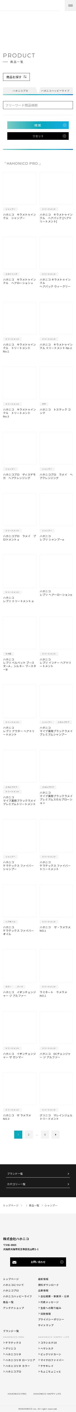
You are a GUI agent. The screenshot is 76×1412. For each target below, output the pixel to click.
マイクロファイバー (52, 1360)
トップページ (11, 1279)
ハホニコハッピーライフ (17, 1296)
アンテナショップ (13, 1308)
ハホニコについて (13, 1284)
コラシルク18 (49, 1342)
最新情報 (43, 1279)
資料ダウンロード (48, 1284)
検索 (38, 125)
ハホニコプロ (11, 1290)
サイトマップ (46, 1325)
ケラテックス (13, 1342)
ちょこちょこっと (51, 1371)
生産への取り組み (51, 1308)
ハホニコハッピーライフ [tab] (55, 90)
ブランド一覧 (15, 1173)
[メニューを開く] (70, 5)
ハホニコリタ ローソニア (20, 1360)
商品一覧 (8, 1302)
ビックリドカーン (51, 1354)
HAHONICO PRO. (14, 1337)
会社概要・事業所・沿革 (55, 1296)
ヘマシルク (47, 1348)
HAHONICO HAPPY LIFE (54, 1337)
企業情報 (43, 1290)
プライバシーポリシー (51, 1319)
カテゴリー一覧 (16, 1184)
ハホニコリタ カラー (17, 1365)
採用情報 (46, 1313)
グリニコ (10, 1348)
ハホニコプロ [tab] (20, 90)
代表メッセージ (50, 1302)
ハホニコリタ (13, 1354)
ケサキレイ (47, 1365)
